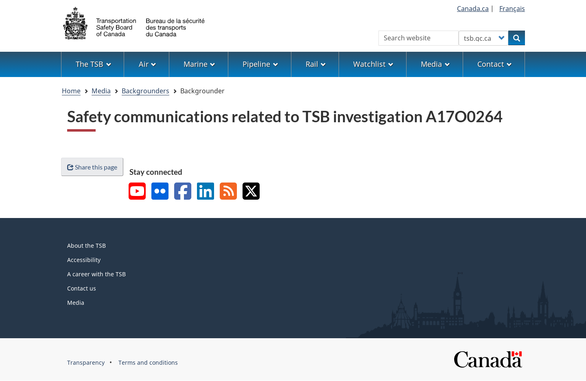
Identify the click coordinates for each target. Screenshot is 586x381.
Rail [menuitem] (316, 64)
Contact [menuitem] (494, 64)
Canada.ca (473, 8)
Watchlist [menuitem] (373, 64)
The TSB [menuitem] (93, 64)
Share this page (92, 167)
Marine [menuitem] (199, 64)
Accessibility (84, 260)
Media (101, 90)
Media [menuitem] (435, 64)
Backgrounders (145, 90)
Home (71, 90)
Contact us (81, 288)
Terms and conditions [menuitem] (148, 362)
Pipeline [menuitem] (260, 64)
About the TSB (86, 245)
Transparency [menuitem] (86, 362)
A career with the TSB (96, 274)
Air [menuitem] (147, 64)
